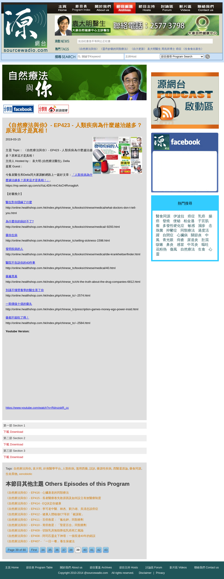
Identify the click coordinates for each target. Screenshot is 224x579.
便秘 (176, 221)
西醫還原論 (120, 468)
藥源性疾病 (104, 468)
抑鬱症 (171, 230)
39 (77, 550)
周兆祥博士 (168, 48)
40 (84, 550)
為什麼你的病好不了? (20, 221)
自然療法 (187, 249)
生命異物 (11, 474)
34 (42, 550)
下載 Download (13, 431)
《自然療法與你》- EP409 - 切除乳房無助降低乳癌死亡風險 (44, 530)
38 (70, 550)
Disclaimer (145, 572)
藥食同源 (135, 468)
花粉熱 (161, 249)
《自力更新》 (138, 48)
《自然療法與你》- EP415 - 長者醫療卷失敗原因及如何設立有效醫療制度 (53, 498)
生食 (201, 249)
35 (49, 550)
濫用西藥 (82, 468)
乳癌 (201, 216)
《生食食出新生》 (193, 48)
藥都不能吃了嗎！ (17, 317)
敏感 (191, 226)
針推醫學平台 (52, 468)
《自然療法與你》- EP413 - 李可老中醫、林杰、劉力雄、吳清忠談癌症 (52, 509)
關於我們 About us (71, 567)
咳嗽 (159, 244)
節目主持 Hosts (128, 567)
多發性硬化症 (173, 226)
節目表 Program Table (39, 567)
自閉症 (168, 235)
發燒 (166, 221)
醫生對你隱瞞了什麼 (19, 202)
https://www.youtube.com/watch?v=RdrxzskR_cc (37, 407)
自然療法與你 (22, 468)
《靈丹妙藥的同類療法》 (114, 48)
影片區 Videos (178, 567)
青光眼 (168, 240)
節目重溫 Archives (101, 567)
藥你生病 (11, 235)
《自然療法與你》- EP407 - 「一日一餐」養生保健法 (40, 541)
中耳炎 (192, 244)
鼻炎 (169, 244)
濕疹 (201, 226)
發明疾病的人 (14, 249)
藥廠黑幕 (11, 276)
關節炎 (196, 235)
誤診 (92, 468)
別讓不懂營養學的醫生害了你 (25, 290)
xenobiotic (25, 474)
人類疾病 (68, 468)
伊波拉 (178, 216)
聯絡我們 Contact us (206, 567)
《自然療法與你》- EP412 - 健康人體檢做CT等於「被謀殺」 (45, 514)
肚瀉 (205, 240)
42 (98, 550)
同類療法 (187, 230)
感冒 (180, 244)
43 (105, 550)
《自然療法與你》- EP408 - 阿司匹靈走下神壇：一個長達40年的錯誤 (50, 536)
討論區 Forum (153, 567)
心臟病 (182, 235)
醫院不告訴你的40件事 (20, 262)
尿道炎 (192, 240)
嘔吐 (205, 244)
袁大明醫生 (154, 48)
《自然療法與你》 (88, 48)
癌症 (178, 48)
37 (63, 550)
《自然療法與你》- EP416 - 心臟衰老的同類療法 (37, 492)
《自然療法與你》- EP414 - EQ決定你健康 (33, 503)
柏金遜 (189, 221)
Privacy (160, 572)
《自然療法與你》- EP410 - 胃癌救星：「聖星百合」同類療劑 (46, 525)
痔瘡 (180, 240)
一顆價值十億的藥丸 (19, 303)
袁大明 (37, 468)
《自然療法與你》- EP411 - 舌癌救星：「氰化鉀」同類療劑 (44, 519)
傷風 (173, 249)
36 (56, 550)
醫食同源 (163, 216)
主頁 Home (11, 567)
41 (91, 550)
